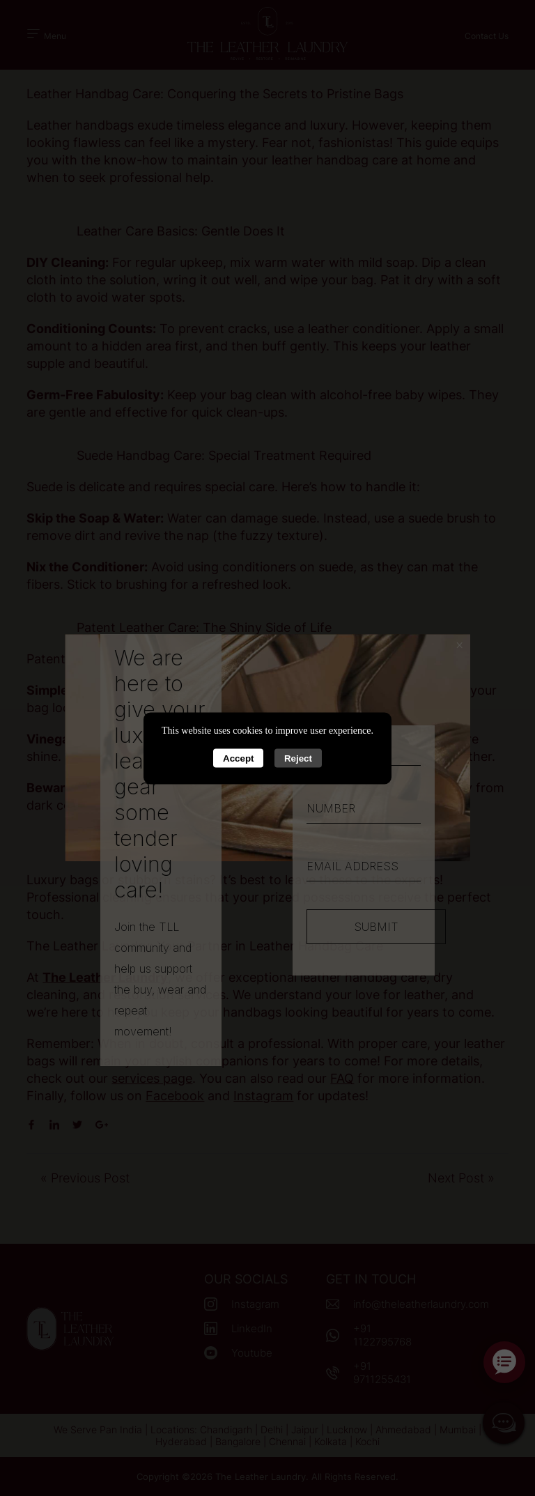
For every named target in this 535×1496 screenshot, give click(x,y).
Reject (298, 758)
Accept (238, 758)
